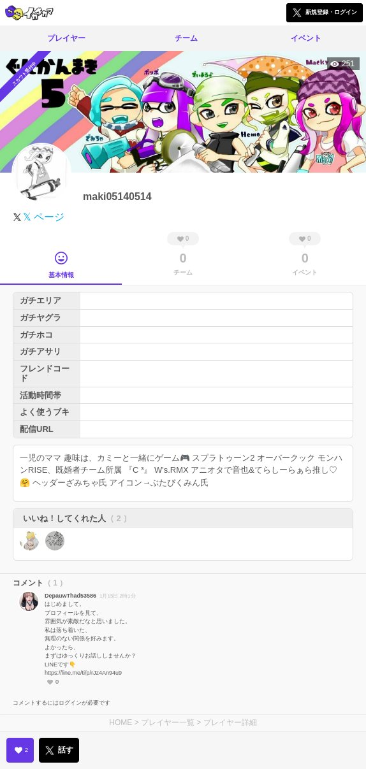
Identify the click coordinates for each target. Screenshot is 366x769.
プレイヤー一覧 (167, 722)
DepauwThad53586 (70, 596)
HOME (120, 722)
